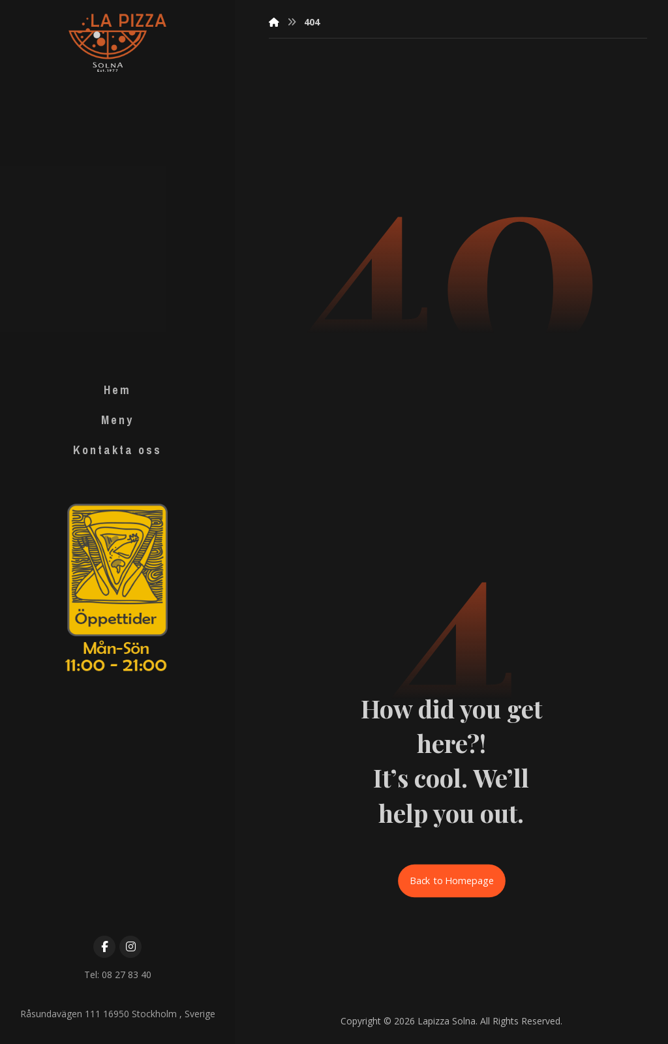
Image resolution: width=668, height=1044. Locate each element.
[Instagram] (130, 947)
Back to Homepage (452, 880)
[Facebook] (104, 947)
